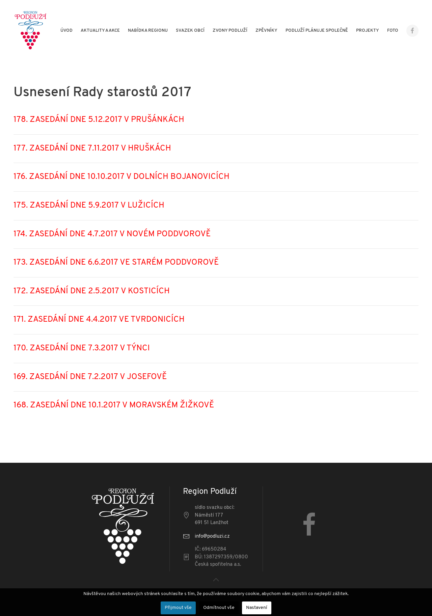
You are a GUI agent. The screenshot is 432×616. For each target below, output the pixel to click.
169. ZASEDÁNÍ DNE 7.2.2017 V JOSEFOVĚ (90, 377)
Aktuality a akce (100, 30)
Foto (392, 30)
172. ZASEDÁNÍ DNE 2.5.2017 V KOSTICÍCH (92, 291)
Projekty (367, 30)
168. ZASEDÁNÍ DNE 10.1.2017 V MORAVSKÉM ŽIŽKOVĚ (114, 405)
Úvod (66, 30)
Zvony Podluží (230, 30)
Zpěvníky (266, 30)
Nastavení (256, 607)
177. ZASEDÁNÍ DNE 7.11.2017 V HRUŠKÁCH (92, 148)
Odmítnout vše (219, 607)
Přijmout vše (178, 607)
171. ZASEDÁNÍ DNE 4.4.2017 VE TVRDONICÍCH (99, 320)
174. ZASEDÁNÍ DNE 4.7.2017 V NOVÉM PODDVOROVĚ (112, 234)
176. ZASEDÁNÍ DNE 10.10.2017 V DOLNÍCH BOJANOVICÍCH (122, 177)
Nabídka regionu (148, 30)
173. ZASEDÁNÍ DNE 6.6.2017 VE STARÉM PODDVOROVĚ (116, 263)
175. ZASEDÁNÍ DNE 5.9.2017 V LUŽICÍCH (89, 206)
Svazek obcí (190, 30)
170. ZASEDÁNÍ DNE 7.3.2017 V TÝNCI (82, 348)
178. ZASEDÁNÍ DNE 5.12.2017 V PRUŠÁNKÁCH (99, 120)
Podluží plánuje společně (317, 30)
